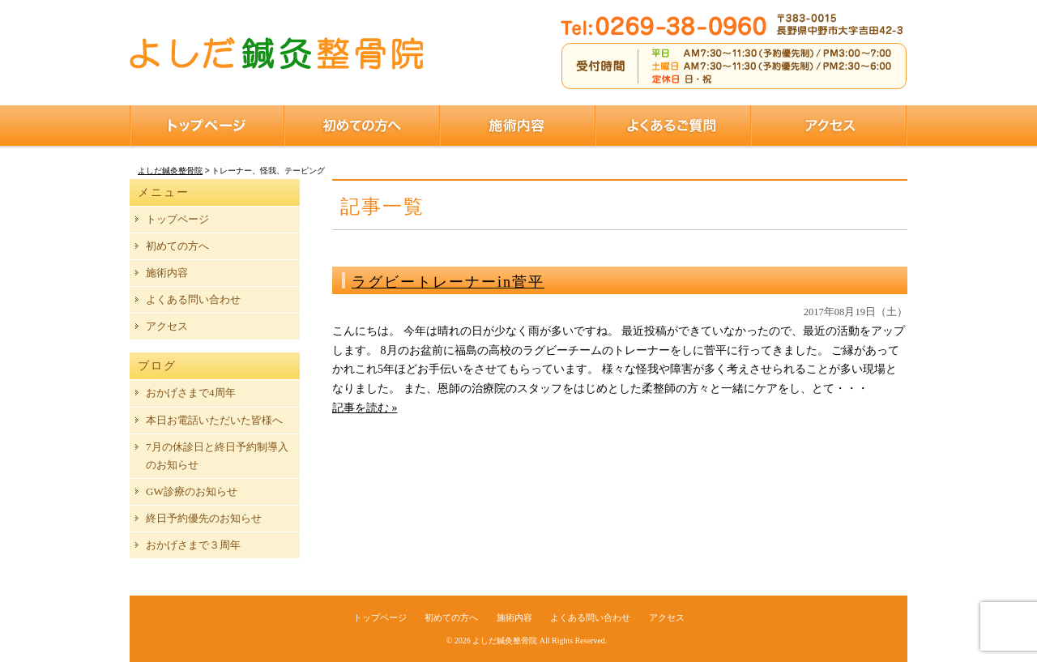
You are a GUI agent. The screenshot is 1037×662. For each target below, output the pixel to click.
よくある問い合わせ (193, 299)
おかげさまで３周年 (193, 545)
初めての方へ (362, 125)
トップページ (207, 125)
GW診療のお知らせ (191, 491)
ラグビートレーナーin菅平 (448, 282)
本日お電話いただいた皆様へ (214, 420)
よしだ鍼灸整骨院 (504, 640)
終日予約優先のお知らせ (204, 518)
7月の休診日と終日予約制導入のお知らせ (217, 456)
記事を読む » (365, 408)
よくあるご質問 (673, 125)
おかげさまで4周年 (191, 393)
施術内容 (517, 125)
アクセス (829, 125)
